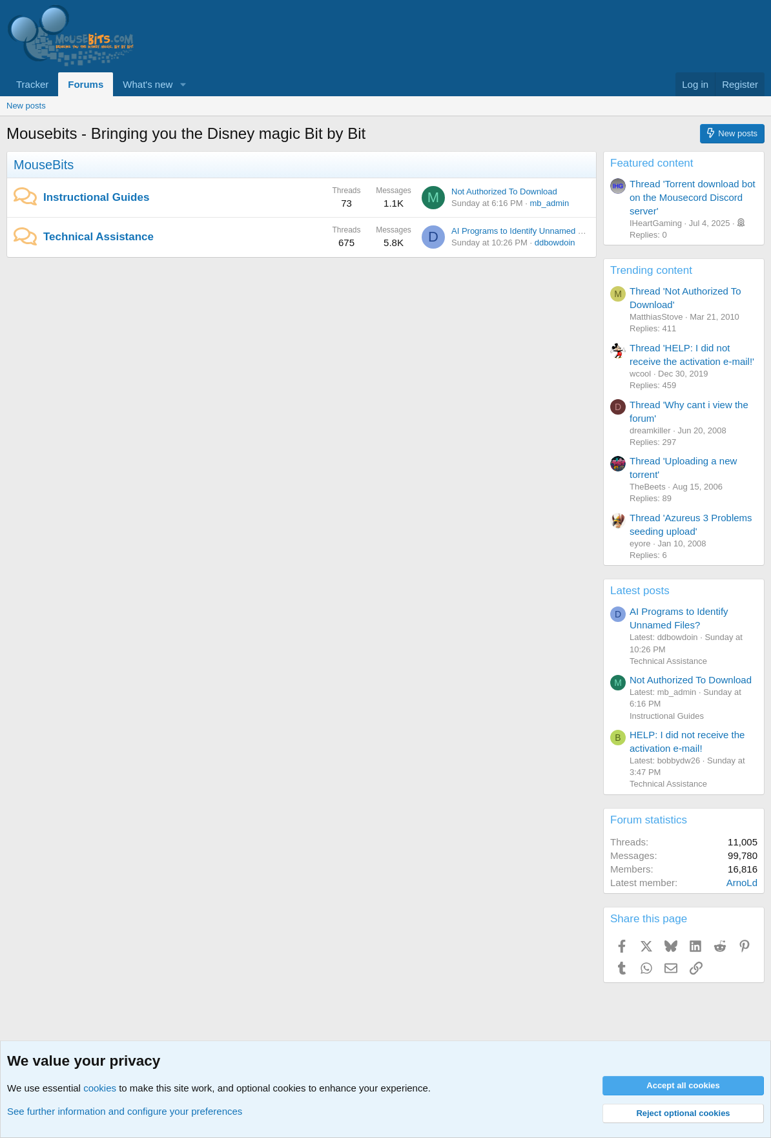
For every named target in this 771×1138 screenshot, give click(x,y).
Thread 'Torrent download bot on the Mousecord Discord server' (693, 197)
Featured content (652, 163)
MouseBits (44, 165)
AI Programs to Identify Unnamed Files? (526, 231)
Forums (85, 84)
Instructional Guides (96, 197)
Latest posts (640, 591)
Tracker (32, 84)
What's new (147, 84)
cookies (99, 1087)
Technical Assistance (98, 237)
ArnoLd (741, 882)
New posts (26, 105)
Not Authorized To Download (504, 191)
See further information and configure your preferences (124, 1111)
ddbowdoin (555, 242)
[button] (183, 84)
